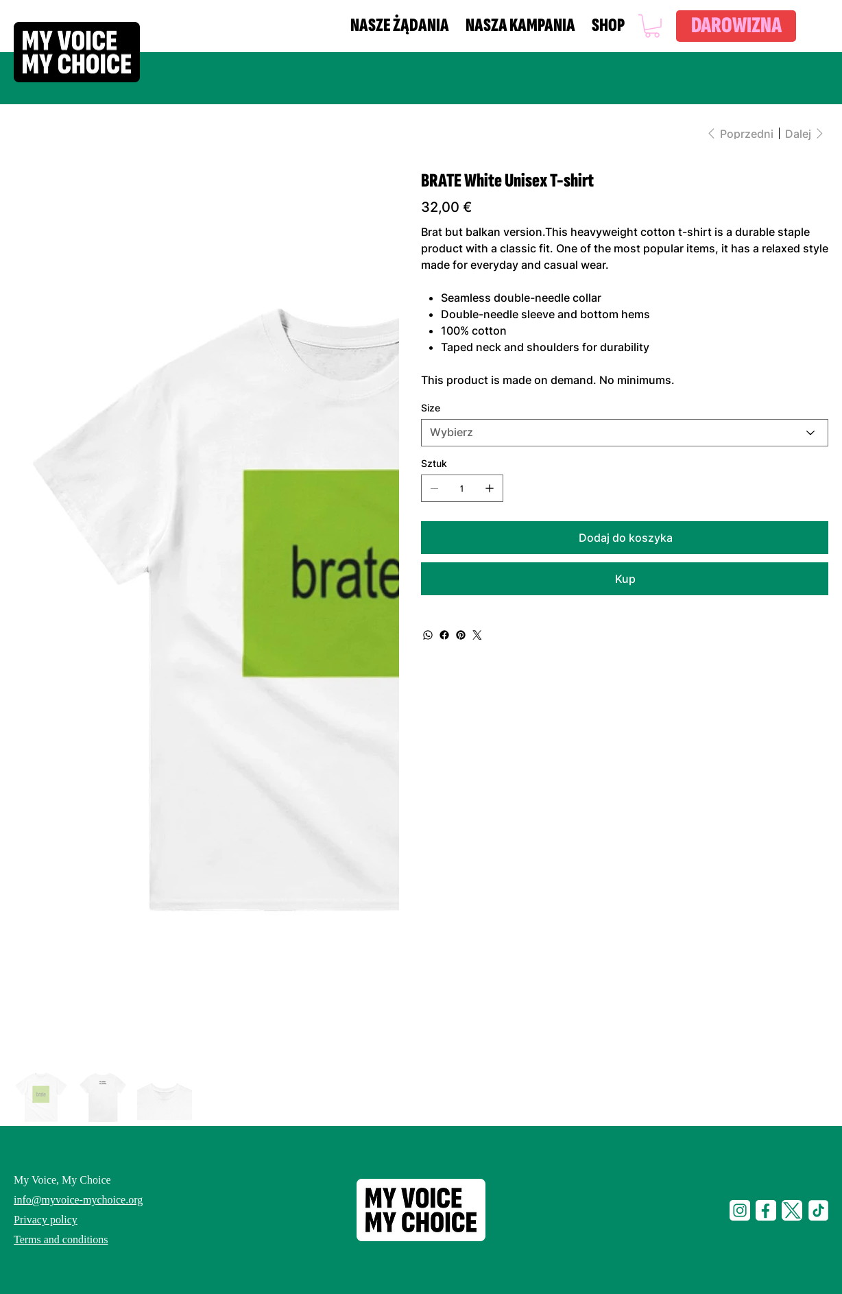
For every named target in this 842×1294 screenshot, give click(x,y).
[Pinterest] (461, 635)
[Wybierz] (624, 432)
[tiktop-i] (818, 1210)
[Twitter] (477, 635)
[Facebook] (444, 635)
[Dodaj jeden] (489, 488)
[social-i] (740, 1210)
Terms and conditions (61, 1239)
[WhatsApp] (428, 635)
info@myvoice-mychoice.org (78, 1200)
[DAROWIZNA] (736, 26)
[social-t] (792, 1210)
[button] (652, 26)
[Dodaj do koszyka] (624, 537)
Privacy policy (45, 1219)
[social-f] (766, 1210)
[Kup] (624, 578)
